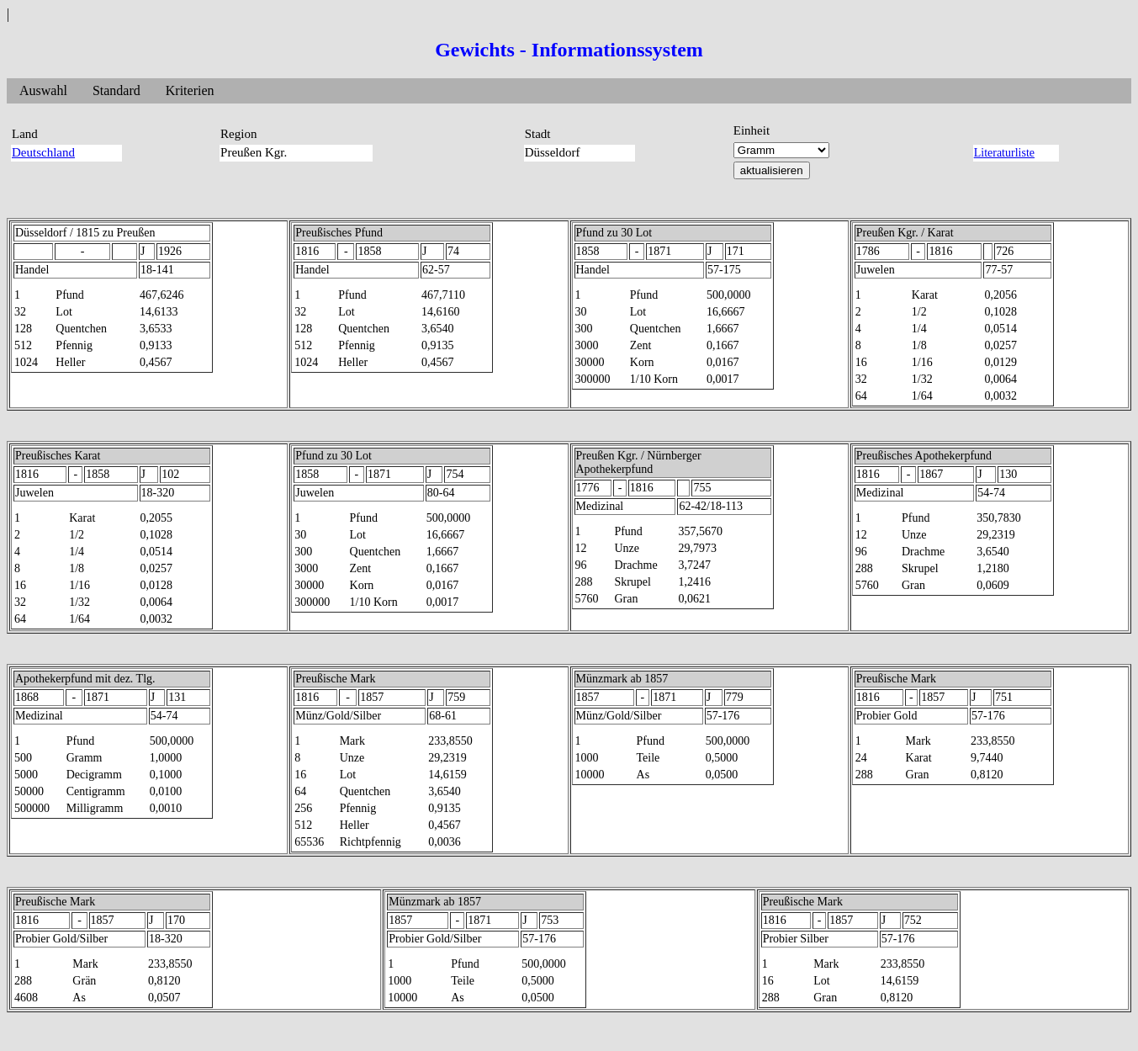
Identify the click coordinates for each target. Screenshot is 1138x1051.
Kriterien (190, 90)
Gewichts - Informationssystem (569, 50)
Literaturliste (1004, 152)
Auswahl (43, 90)
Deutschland (43, 152)
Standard (116, 90)
